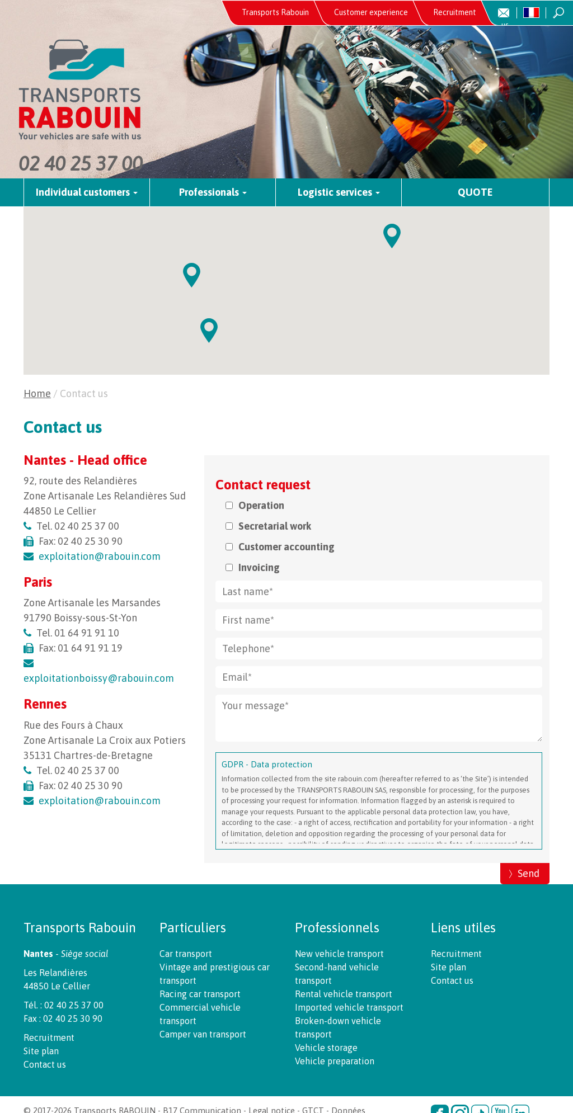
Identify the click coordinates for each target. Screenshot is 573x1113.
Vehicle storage (326, 1048)
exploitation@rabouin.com (100, 556)
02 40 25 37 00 (80, 163)
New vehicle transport (339, 954)
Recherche (559, 13)
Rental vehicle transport (343, 994)
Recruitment (454, 12)
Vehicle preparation (334, 1061)
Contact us (514, 17)
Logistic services (339, 192)
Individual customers (87, 192)
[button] (209, 330)
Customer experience (371, 12)
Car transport (185, 954)
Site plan (41, 1051)
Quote (475, 192)
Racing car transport (200, 994)
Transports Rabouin (275, 12)
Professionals (213, 192)
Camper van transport (202, 1034)
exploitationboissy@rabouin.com (99, 678)
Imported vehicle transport (349, 1007)
